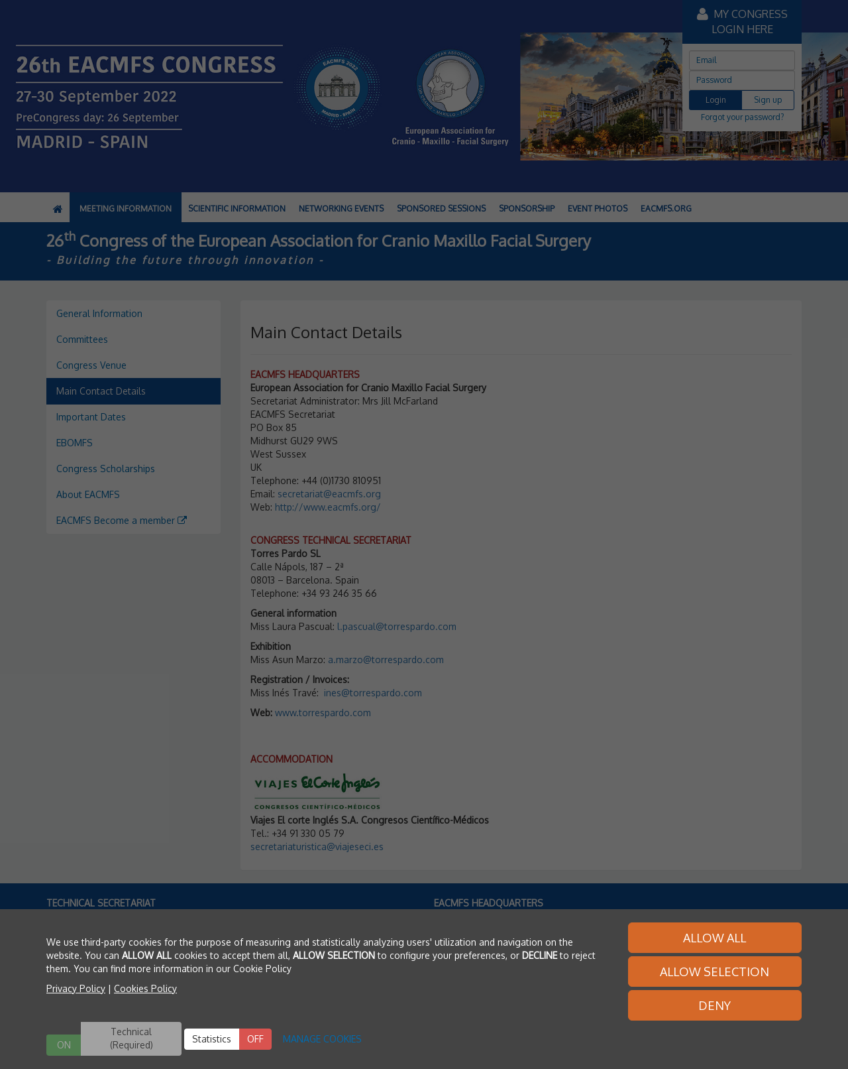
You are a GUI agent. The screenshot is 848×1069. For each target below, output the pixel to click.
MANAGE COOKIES (322, 1038)
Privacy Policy (75, 988)
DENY (714, 1005)
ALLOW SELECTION (714, 971)
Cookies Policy (145, 988)
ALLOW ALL (714, 937)
